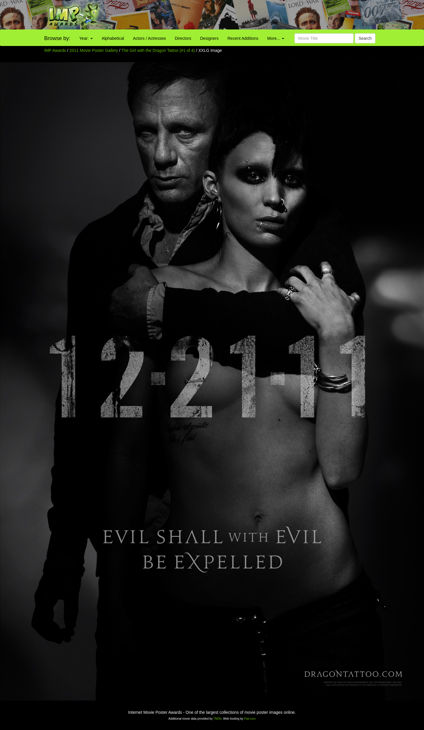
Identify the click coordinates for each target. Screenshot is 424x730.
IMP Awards (55, 50)
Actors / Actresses (149, 38)
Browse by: (57, 38)
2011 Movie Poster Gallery (93, 50)
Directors (183, 38)
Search (365, 38)
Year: (86, 38)
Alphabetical (113, 38)
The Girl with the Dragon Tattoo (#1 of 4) (158, 50)
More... (275, 38)
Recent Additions (243, 38)
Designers (209, 38)
